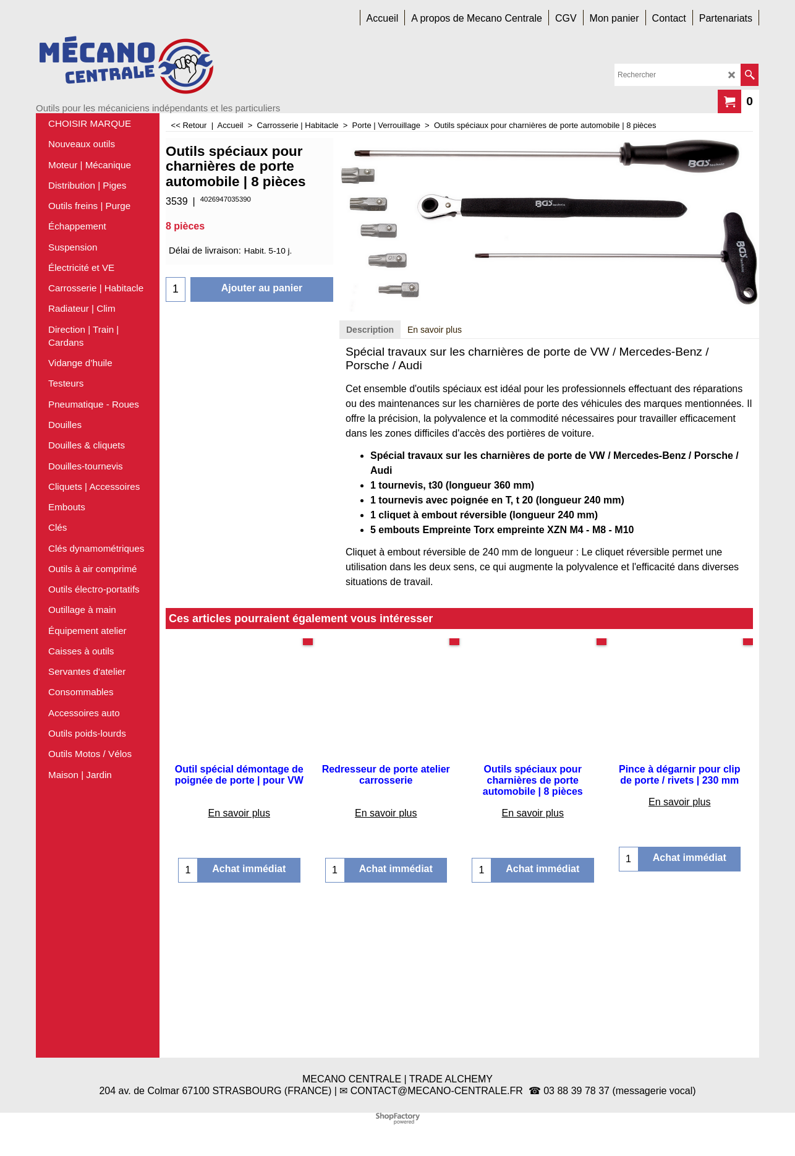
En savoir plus (434, 480)
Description (370, 480)
